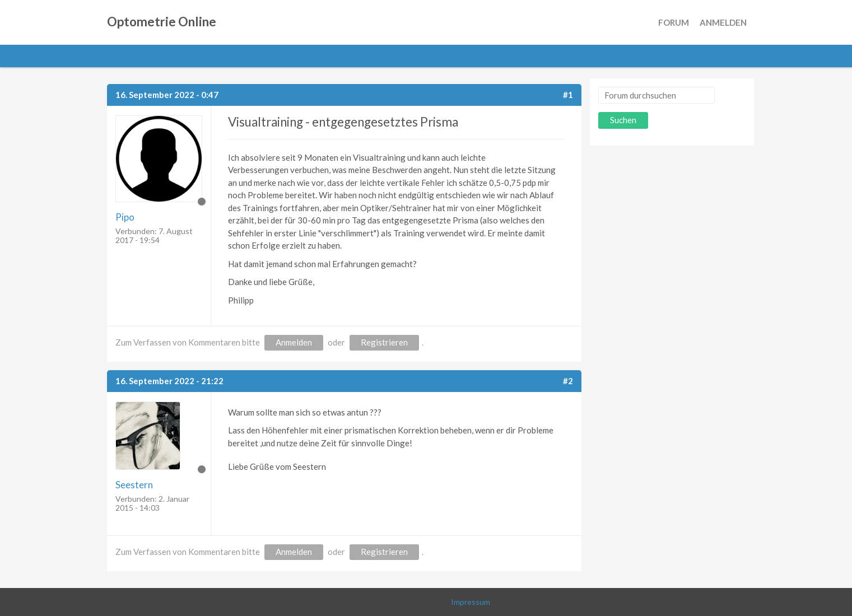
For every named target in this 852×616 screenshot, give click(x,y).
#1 (568, 95)
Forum (673, 22)
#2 (568, 381)
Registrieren (384, 342)
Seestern (134, 485)
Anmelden (723, 22)
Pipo (124, 217)
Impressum (470, 601)
